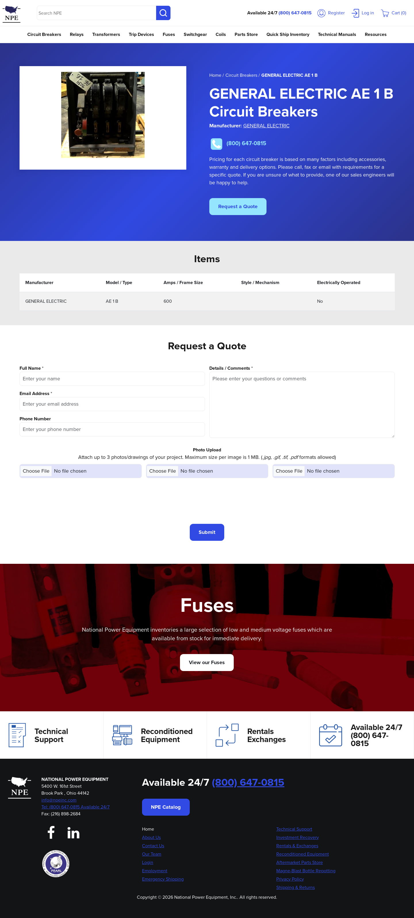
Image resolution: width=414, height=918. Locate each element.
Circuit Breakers (44, 34)
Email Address (34, 393)
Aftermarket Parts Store (299, 862)
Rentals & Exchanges (297, 845)
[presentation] (207, 501)
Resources (376, 34)
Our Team (151, 854)
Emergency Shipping (163, 879)
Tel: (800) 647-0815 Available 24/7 (75, 807)
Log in (363, 12)
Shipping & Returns (295, 887)
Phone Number (35, 418)
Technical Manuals (337, 34)
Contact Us (153, 845)
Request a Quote (238, 206)
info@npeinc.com (58, 800)
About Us (151, 837)
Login (147, 862)
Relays (77, 34)
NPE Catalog (166, 807)
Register (331, 12)
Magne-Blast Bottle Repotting (306, 870)
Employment (154, 870)
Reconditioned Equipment (152, 735)
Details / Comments (229, 368)
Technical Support (38, 735)
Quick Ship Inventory (288, 34)
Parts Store (246, 34)
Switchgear (195, 34)
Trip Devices (141, 34)
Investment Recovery (297, 837)
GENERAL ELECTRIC (266, 125)
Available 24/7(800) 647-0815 (360, 735)
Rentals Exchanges (251, 735)
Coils (221, 34)
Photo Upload (207, 449)
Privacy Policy (290, 879)
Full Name (30, 368)
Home (148, 829)
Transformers (106, 34)
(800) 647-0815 (295, 12)
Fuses (169, 34)
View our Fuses (207, 662)
